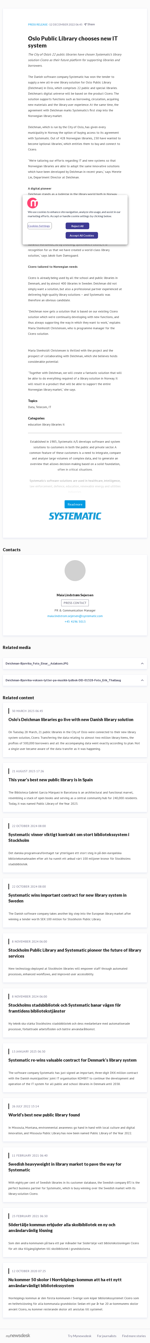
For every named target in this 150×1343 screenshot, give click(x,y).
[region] (75, 220)
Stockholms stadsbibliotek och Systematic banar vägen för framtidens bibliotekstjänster (64, 1007)
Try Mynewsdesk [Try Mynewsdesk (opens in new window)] (79, 1336)
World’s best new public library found (44, 1114)
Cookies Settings (39, 225)
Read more (75, 504)
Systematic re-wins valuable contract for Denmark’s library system (72, 1059)
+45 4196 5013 (75, 621)
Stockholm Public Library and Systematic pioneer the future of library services (74, 952)
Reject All (77, 226)
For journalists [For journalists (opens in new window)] (106, 1336)
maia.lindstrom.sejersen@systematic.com (75, 616)
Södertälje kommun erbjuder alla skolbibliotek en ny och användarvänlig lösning (61, 1227)
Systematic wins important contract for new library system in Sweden (67, 897)
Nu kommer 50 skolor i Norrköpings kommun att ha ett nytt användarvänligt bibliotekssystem (65, 1282)
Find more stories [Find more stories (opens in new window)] (134, 1336)
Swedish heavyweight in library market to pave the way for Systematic (64, 1166)
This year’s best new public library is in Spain (50, 779)
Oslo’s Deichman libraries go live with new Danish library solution (70, 719)
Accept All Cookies (82, 235)
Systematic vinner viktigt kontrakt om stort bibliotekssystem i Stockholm (68, 837)
